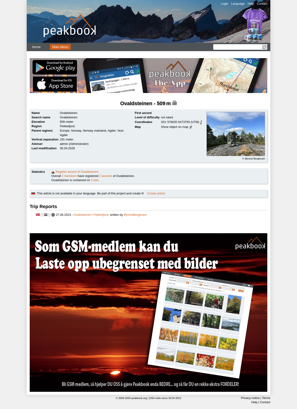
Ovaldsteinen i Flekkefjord (91, 214)
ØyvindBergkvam (135, 214)
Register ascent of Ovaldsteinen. (77, 171)
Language (238, 3)
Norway (76, 130)
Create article (156, 193)
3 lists (95, 180)
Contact (262, 3)
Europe (65, 130)
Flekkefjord (67, 126)
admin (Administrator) (74, 144)
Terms (266, 398)
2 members (69, 176)
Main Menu (60, 47)
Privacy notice (250, 398)
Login (224, 3)
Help (251, 3)
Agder (112, 130)
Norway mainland (94, 130)
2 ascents (105, 176)
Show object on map (174, 127)
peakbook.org (139, 398)
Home (36, 47)
